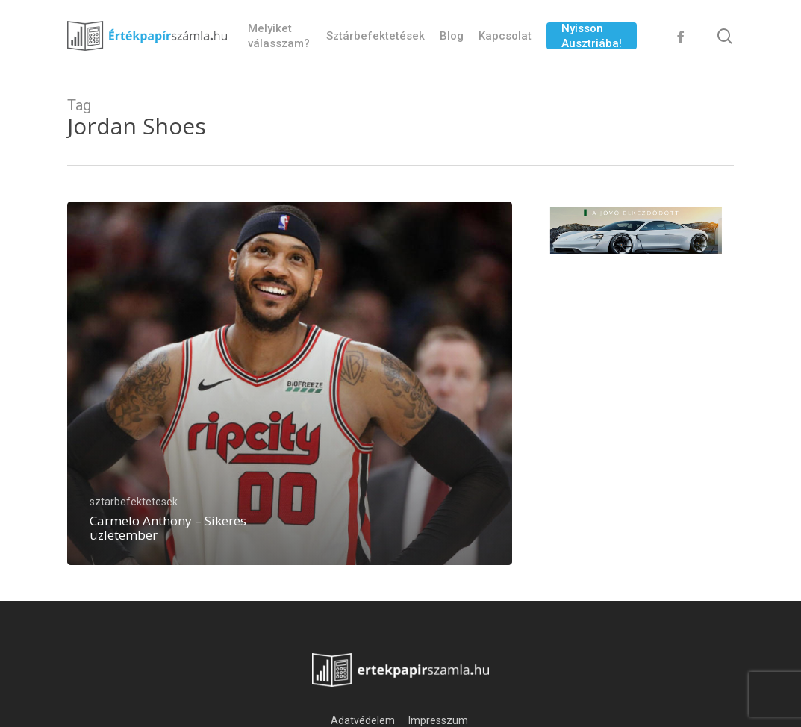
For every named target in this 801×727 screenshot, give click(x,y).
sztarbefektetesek (134, 501)
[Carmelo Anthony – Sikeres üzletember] (289, 383)
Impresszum (439, 720)
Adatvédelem (363, 720)
